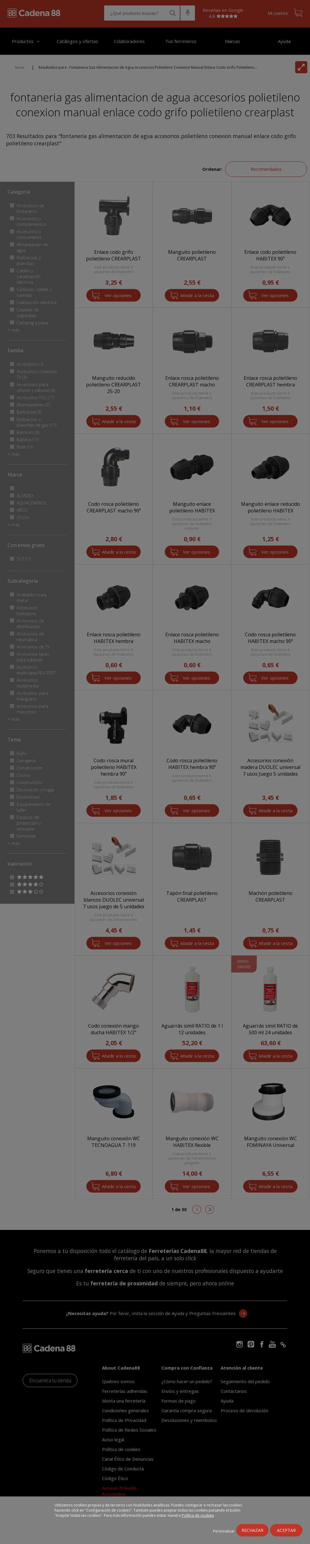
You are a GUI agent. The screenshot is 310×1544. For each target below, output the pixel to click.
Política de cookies (198, 1515)
